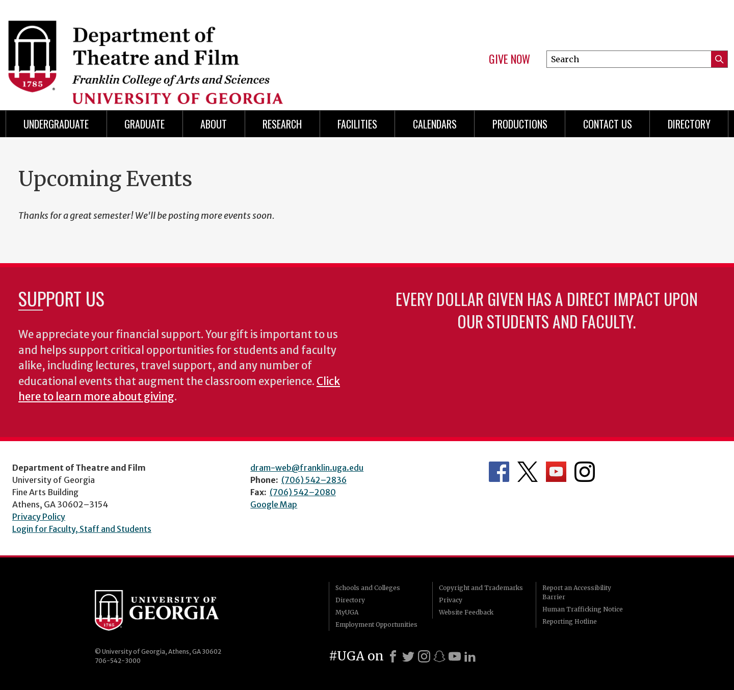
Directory (350, 600)
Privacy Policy (38, 517)
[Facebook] (393, 656)
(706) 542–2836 (314, 480)
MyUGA (346, 612)
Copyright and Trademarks (481, 588)
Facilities (357, 124)
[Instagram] (424, 656)
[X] (408, 656)
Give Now (509, 59)
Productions (519, 124)
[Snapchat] (439, 656)
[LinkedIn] (470, 656)
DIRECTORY (689, 124)
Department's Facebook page (499, 472)
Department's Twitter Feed (527, 472)
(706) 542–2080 (303, 492)
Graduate (144, 124)
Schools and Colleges (367, 588)
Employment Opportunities (376, 624)
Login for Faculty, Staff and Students (81, 529)
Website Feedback (466, 612)
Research (282, 124)
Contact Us (607, 124)
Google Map (273, 504)
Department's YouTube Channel (556, 472)
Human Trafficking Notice (582, 609)
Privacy (450, 600)
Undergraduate (56, 124)
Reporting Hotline (569, 621)
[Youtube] (455, 656)
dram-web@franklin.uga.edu (306, 468)
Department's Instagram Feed (584, 472)
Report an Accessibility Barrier (576, 592)
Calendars (435, 124)
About (213, 124)
